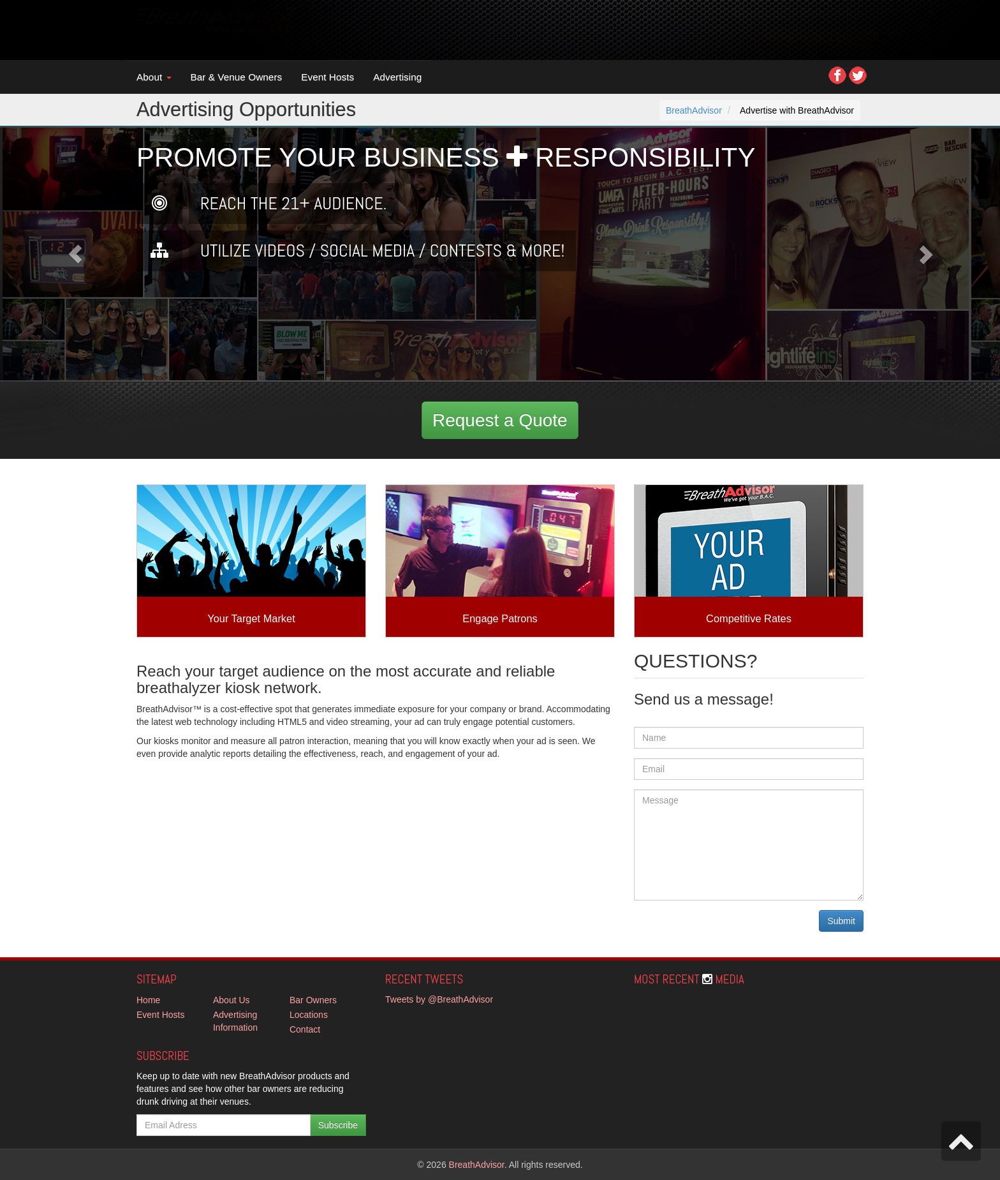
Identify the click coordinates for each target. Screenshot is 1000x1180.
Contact (305, 1029)
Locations (309, 1015)
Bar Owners (313, 1000)
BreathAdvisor (694, 110)
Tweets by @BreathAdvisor (439, 999)
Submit (841, 921)
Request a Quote (500, 420)
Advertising (397, 76)
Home (148, 1000)
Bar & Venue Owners (237, 76)
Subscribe (338, 1125)
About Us (231, 1000)
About (154, 76)
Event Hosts (327, 76)
